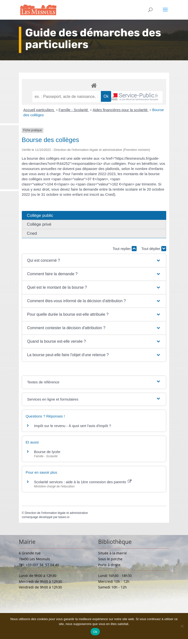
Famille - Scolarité (74, 110)
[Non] (181, 626)
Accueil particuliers (39, 110)
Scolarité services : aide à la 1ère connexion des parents (82, 482)
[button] (94, 260)
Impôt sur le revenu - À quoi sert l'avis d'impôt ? (72, 426)
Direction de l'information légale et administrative (56, 513)
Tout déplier (153, 248)
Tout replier (125, 248)
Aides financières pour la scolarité (120, 110)
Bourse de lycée (47, 452)
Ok (95, 632)
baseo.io (63, 517)
